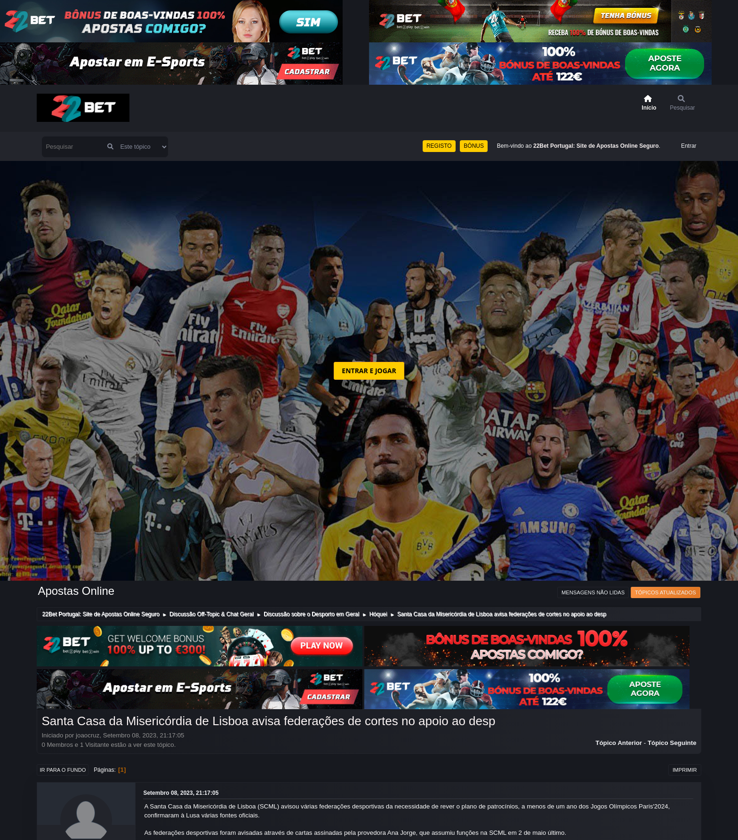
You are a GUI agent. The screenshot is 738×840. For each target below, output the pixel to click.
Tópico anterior (618, 742)
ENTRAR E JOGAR (369, 370)
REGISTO (439, 146)
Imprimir (685, 770)
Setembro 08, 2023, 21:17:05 (180, 793)
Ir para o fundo (63, 770)
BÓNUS (474, 146)
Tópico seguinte (672, 742)
